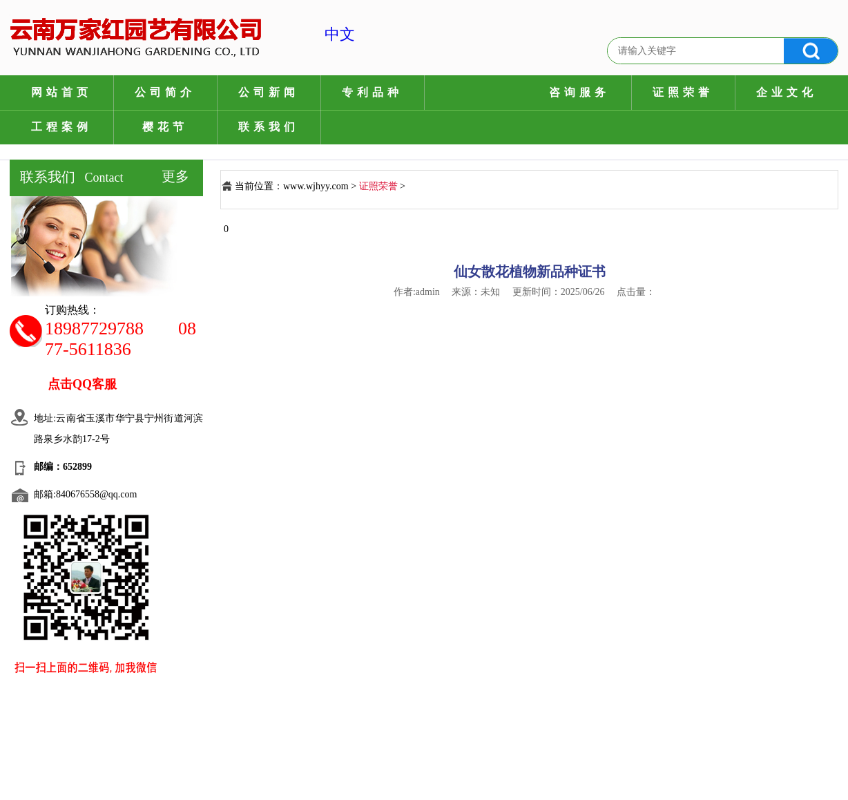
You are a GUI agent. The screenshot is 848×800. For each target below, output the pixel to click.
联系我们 (268, 127)
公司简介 (165, 92)
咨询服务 (579, 92)
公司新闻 (268, 92)
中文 (325, 34)
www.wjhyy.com (316, 186)
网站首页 (61, 92)
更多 (175, 176)
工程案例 (61, 127)
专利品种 (372, 92)
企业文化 (786, 92)
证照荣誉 (683, 92)
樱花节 (165, 127)
